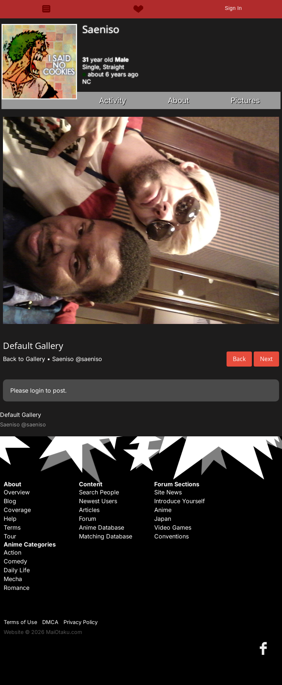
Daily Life (17, 570)
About (178, 100)
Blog (10, 501)
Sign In (233, 8)
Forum (87, 518)
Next (266, 359)
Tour (10, 536)
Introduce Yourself (179, 501)
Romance (16, 587)
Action (12, 552)
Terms (12, 527)
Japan (162, 518)
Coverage (17, 509)
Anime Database (101, 527)
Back (239, 359)
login (37, 390)
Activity (112, 100)
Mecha (13, 579)
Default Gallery (20, 414)
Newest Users (98, 501)
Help (10, 518)
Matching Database (105, 536)
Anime (162, 509)
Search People (99, 492)
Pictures (245, 100)
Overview (17, 492)
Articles (89, 509)
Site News (168, 492)
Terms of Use (20, 622)
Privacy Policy (81, 622)
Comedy (15, 561)
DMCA (50, 622)
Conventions (171, 536)
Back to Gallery (24, 359)
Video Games (172, 527)
